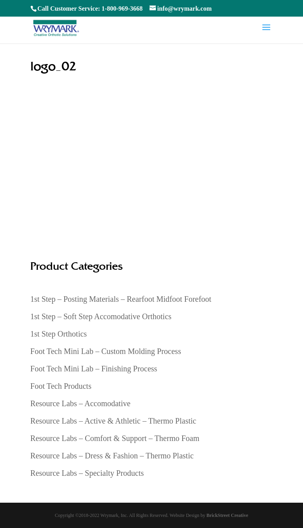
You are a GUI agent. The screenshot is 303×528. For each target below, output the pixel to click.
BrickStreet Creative (227, 515)
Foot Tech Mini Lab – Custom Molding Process (105, 351)
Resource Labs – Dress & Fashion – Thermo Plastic (112, 455)
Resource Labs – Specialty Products (87, 473)
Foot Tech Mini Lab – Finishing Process (93, 368)
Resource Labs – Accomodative (80, 403)
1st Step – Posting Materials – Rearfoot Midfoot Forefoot (120, 299)
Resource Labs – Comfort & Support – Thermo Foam (114, 438)
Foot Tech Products (61, 386)
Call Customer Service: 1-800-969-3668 (90, 8)
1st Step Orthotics (58, 333)
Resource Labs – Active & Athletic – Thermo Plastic (113, 420)
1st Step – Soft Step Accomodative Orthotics (101, 316)
